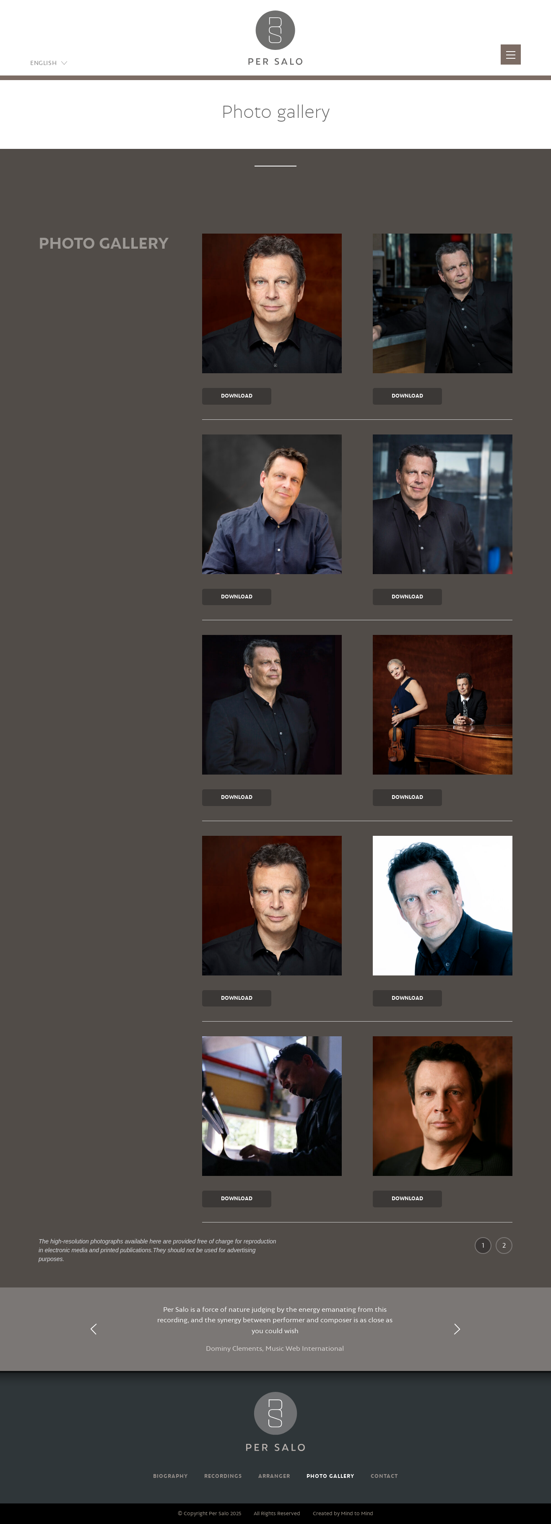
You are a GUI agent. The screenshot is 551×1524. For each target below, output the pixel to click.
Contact (384, 1476)
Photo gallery (330, 1476)
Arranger (274, 1476)
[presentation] (94, 1329)
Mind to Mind (357, 1513)
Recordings (223, 1476)
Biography (170, 1476)
